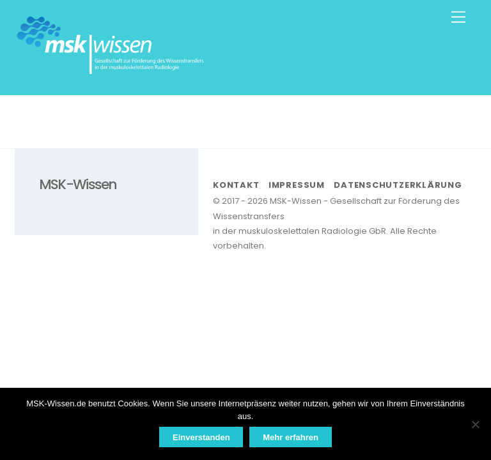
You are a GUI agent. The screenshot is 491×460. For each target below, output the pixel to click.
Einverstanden (201, 437)
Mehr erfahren (290, 437)
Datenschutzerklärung (398, 185)
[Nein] (475, 424)
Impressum (297, 185)
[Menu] (458, 17)
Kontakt (236, 185)
